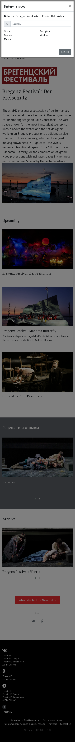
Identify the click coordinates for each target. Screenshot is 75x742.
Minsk (7, 39)
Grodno (8, 35)
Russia (45, 16)
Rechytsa (45, 31)
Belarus (9, 16)
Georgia (20, 16)
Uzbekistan (57, 16)
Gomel (7, 31)
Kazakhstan (33, 16)
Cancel (65, 52)
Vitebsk (44, 35)
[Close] (70, 5)
